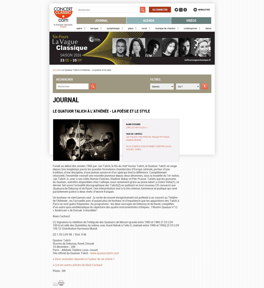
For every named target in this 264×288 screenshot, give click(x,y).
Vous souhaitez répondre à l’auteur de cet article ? (85, 259)
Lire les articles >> (137, 127)
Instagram (181, 10)
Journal (101, 20)
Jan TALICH (131, 136)
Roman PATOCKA (160, 136)
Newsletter (204, 9)
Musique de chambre (165, 28)
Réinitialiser (205, 86)
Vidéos (191, 20)
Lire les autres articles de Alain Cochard (78, 265)
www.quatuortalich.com (104, 253)
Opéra (79, 28)
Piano (130, 28)
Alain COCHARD (133, 124)
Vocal (144, 28)
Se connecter (160, 9)
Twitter (176, 10)
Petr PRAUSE (144, 136)
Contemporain (190, 28)
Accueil (56, 69)
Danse (208, 28)
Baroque (94, 28)
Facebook (185, 10)
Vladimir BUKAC (133, 139)
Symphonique (113, 28)
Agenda (148, 20)
